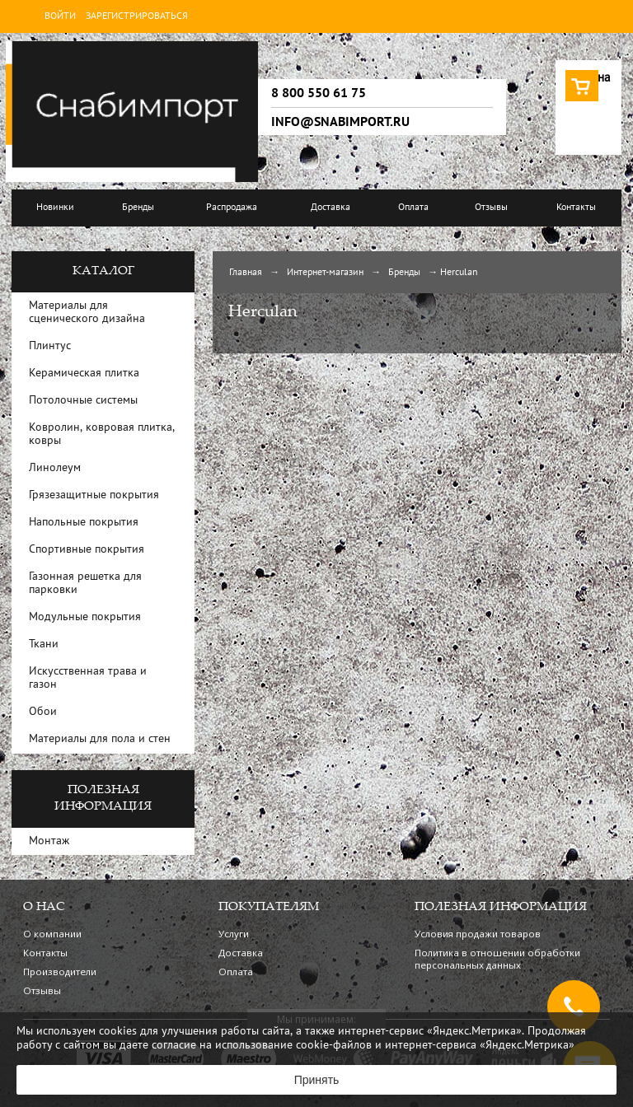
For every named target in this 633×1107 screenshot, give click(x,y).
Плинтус (50, 346)
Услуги (233, 933)
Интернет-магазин (325, 273)
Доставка (330, 207)
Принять (317, 1079)
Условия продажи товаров (478, 933)
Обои (43, 712)
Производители (59, 971)
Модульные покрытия (85, 617)
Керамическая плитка (84, 373)
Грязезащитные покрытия (94, 495)
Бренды (138, 207)
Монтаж (49, 841)
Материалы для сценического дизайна (87, 313)
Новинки (55, 207)
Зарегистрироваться (137, 16)
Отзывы (491, 207)
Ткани (44, 644)
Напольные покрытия (83, 522)
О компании (52, 933)
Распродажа (231, 207)
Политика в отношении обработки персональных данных (497, 958)
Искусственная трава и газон (88, 678)
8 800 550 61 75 (318, 93)
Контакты (576, 207)
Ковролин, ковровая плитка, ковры (102, 434)
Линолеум (55, 468)
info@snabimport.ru (340, 121)
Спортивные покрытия (86, 549)
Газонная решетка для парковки (85, 584)
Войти (60, 16)
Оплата (413, 207)
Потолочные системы (83, 400)
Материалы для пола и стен (100, 739)
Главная (245, 273)
